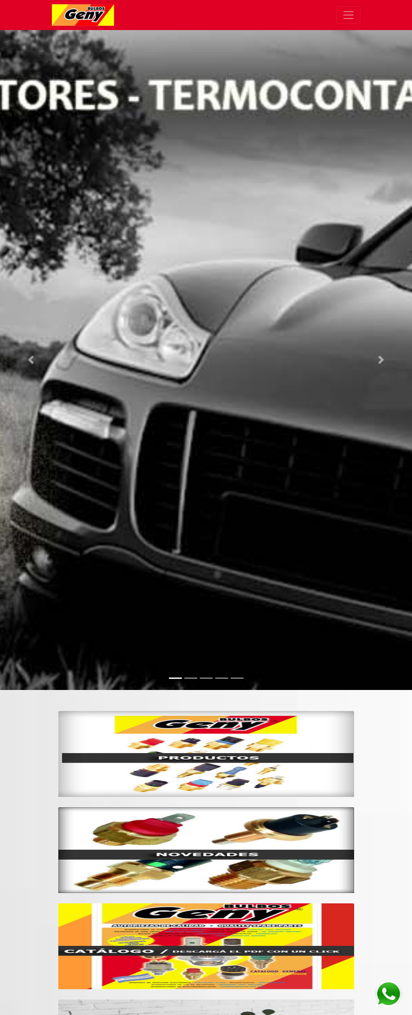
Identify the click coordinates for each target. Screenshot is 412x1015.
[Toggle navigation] (349, 15)
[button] (31, 360)
